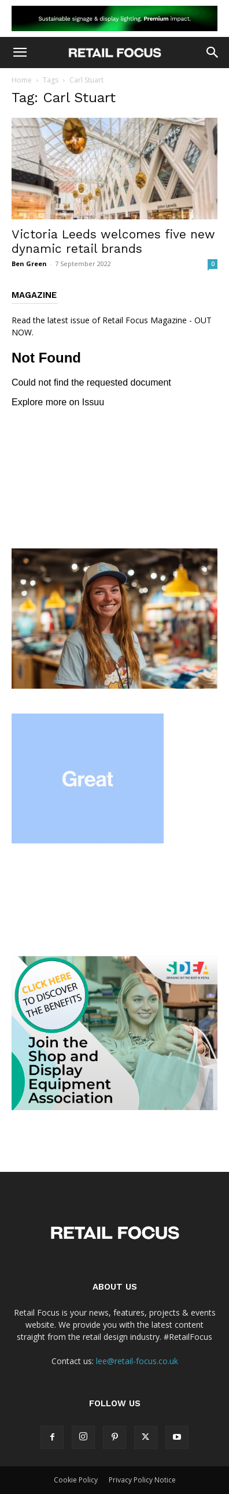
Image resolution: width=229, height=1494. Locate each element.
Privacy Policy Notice (142, 1480)
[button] (19, 52)
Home (22, 80)
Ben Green (29, 263)
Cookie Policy (76, 1480)
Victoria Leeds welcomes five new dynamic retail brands (113, 241)
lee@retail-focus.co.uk (137, 1360)
